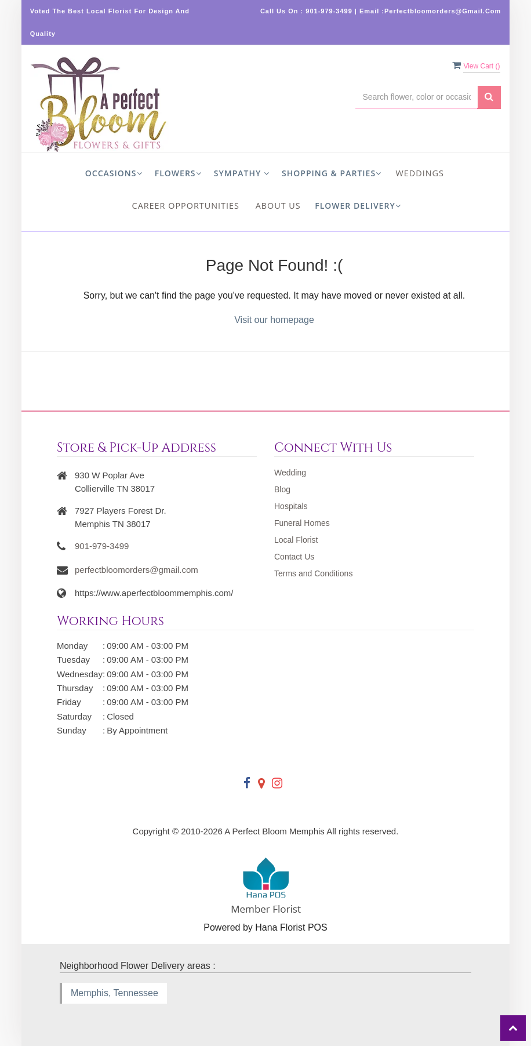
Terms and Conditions (313, 573)
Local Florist (296, 539)
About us (278, 205)
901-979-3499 (102, 546)
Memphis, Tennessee (114, 993)
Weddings (420, 173)
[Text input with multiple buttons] (416, 97)
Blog (282, 489)
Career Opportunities (185, 205)
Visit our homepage (274, 320)
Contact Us (294, 556)
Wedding (290, 472)
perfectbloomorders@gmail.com (136, 570)
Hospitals (291, 506)
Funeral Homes (302, 523)
